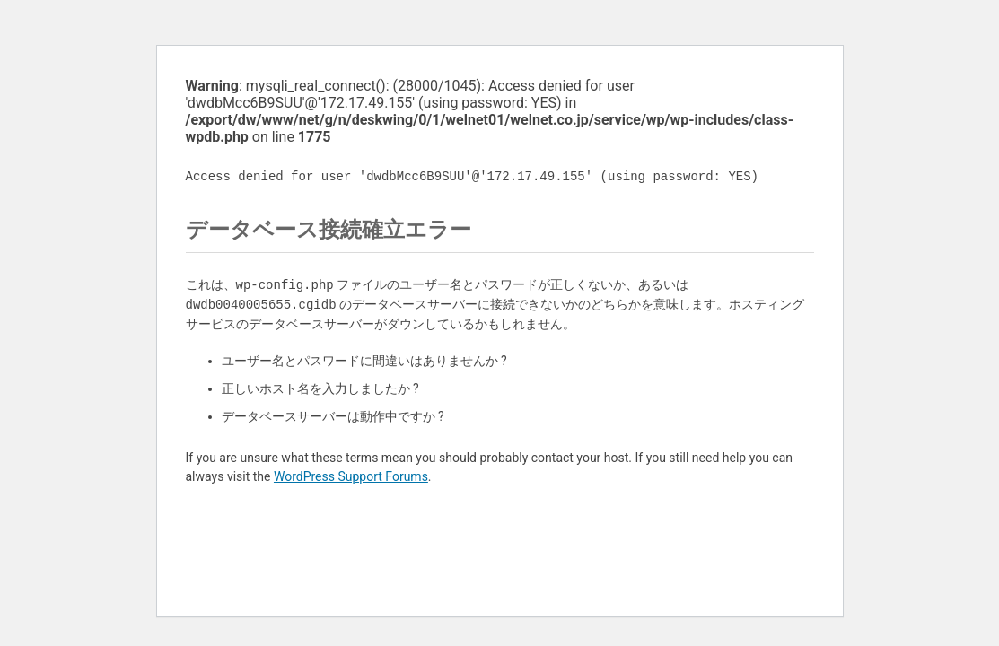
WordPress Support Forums (351, 476)
